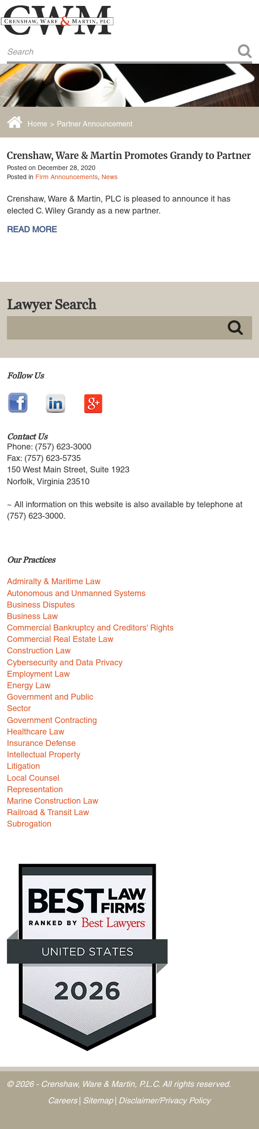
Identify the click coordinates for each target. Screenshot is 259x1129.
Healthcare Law (35, 731)
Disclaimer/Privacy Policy (164, 1100)
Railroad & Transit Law (48, 812)
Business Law (32, 616)
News (109, 177)
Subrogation (29, 823)
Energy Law (29, 685)
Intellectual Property (43, 754)
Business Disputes (41, 604)
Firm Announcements (66, 177)
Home (37, 124)
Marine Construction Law (52, 801)
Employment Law (38, 674)
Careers (62, 1100)
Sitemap (98, 1100)
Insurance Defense (41, 743)
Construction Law (39, 650)
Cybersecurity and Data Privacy (65, 662)
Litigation (23, 766)
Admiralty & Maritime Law (54, 581)
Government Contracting (52, 720)
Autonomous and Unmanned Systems (76, 593)
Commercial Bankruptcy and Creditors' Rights (90, 627)
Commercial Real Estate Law (60, 639)
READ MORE (32, 229)
